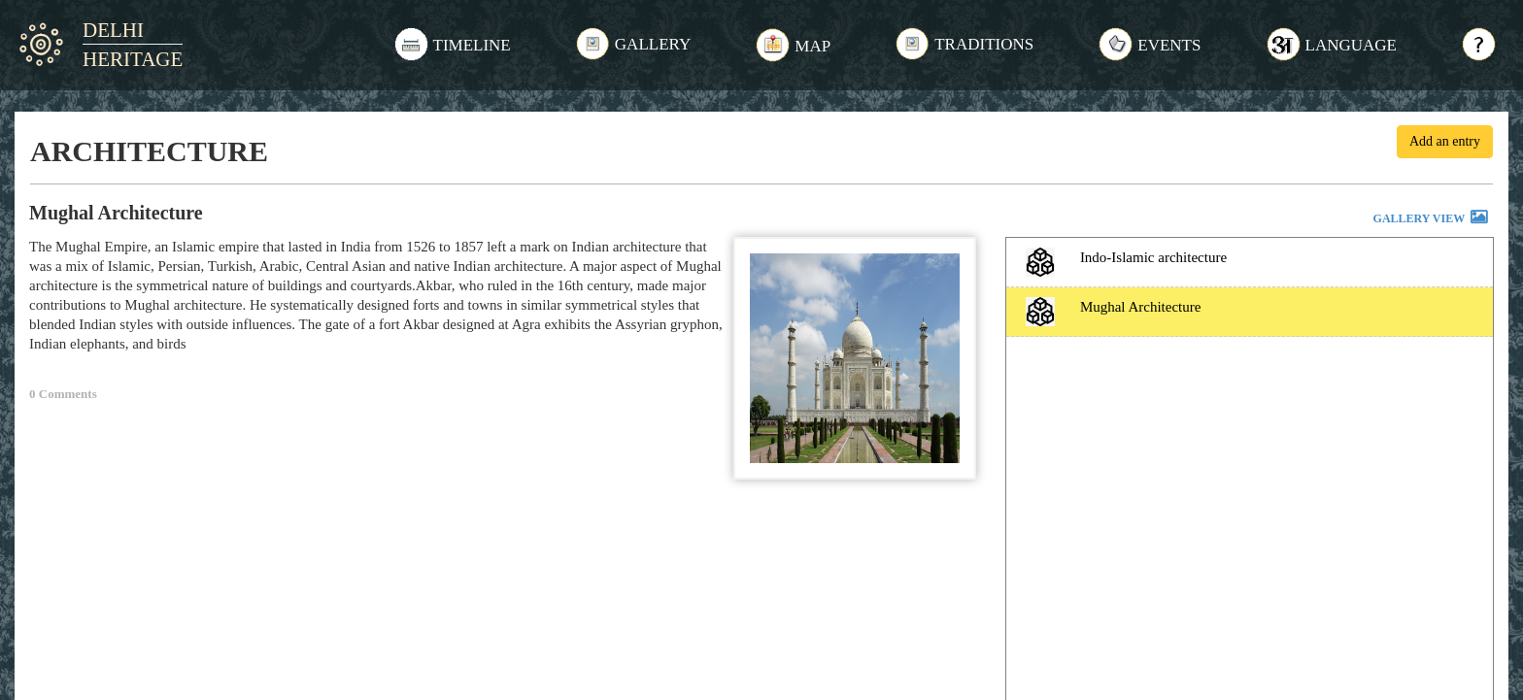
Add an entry (1444, 141)
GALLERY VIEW (1431, 219)
